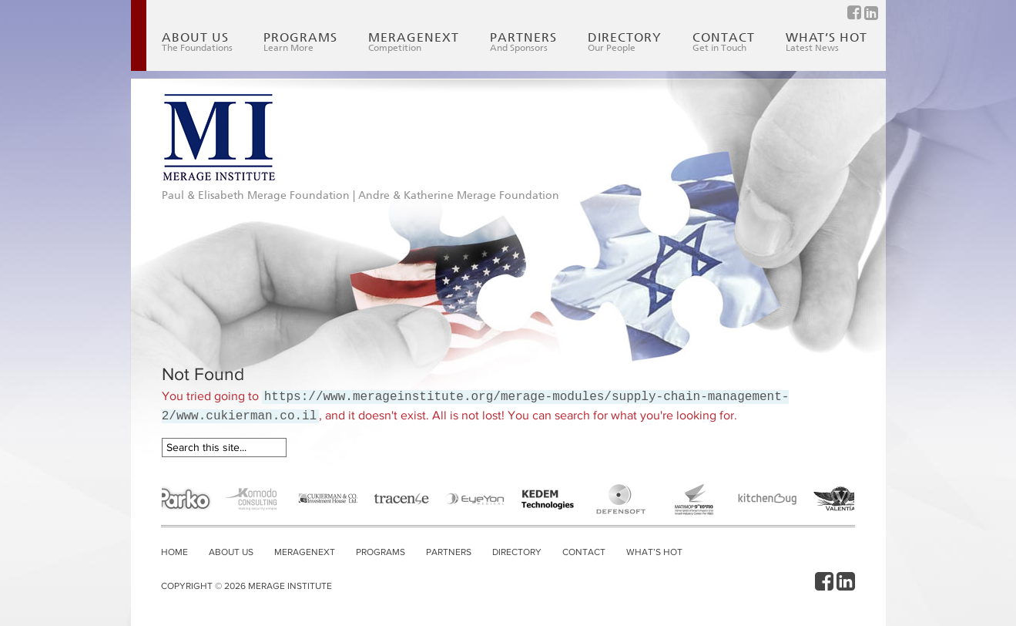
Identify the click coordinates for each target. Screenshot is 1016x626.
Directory (625, 42)
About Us (197, 42)
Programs (300, 42)
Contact (723, 42)
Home (174, 552)
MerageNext (413, 42)
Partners (523, 42)
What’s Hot (826, 42)
